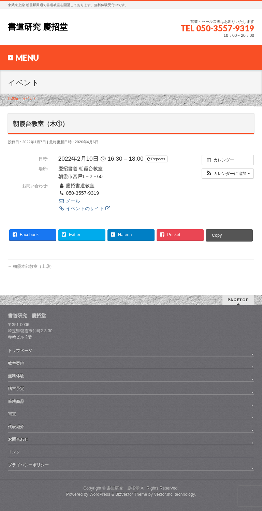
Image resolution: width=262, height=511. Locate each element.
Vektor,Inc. (164, 494)
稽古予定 (16, 388)
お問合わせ (18, 439)
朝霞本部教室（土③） (31, 266)
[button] (227, 173)
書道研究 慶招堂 (38, 26)
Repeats (156, 159)
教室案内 (16, 363)
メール (69, 201)
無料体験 (16, 376)
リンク (14, 452)
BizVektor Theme (131, 494)
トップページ (20, 350)
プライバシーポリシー (28, 465)
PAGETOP (238, 299)
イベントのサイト (84, 208)
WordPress (99, 494)
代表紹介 (16, 426)
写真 (12, 414)
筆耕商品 (16, 401)
